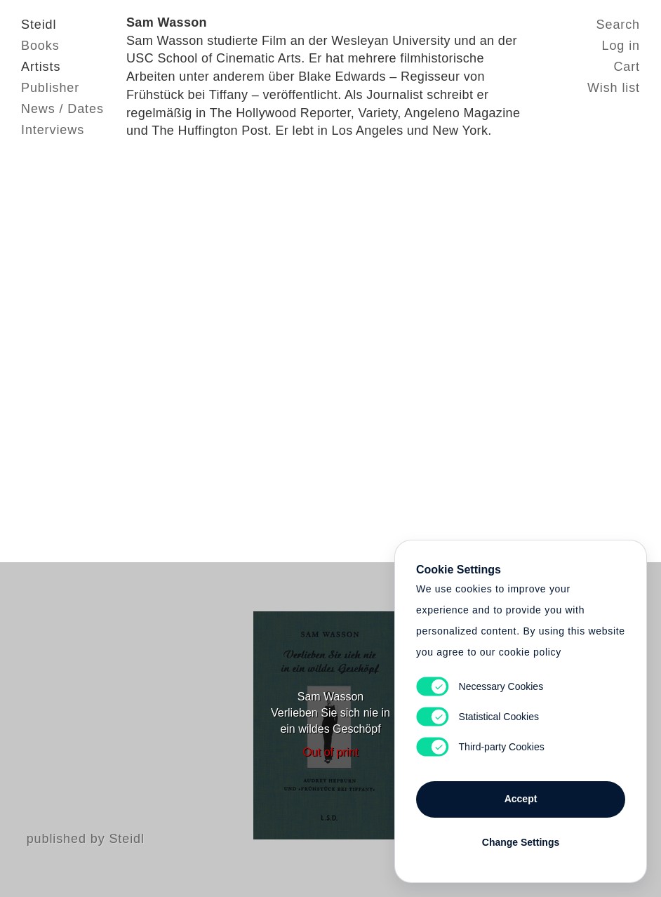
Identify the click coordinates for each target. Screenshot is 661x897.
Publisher (50, 88)
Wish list (613, 88)
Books (40, 46)
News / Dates (62, 109)
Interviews (52, 130)
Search (618, 25)
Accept (521, 798)
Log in (621, 46)
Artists (40, 67)
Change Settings (520, 842)
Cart (626, 67)
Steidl (38, 25)
